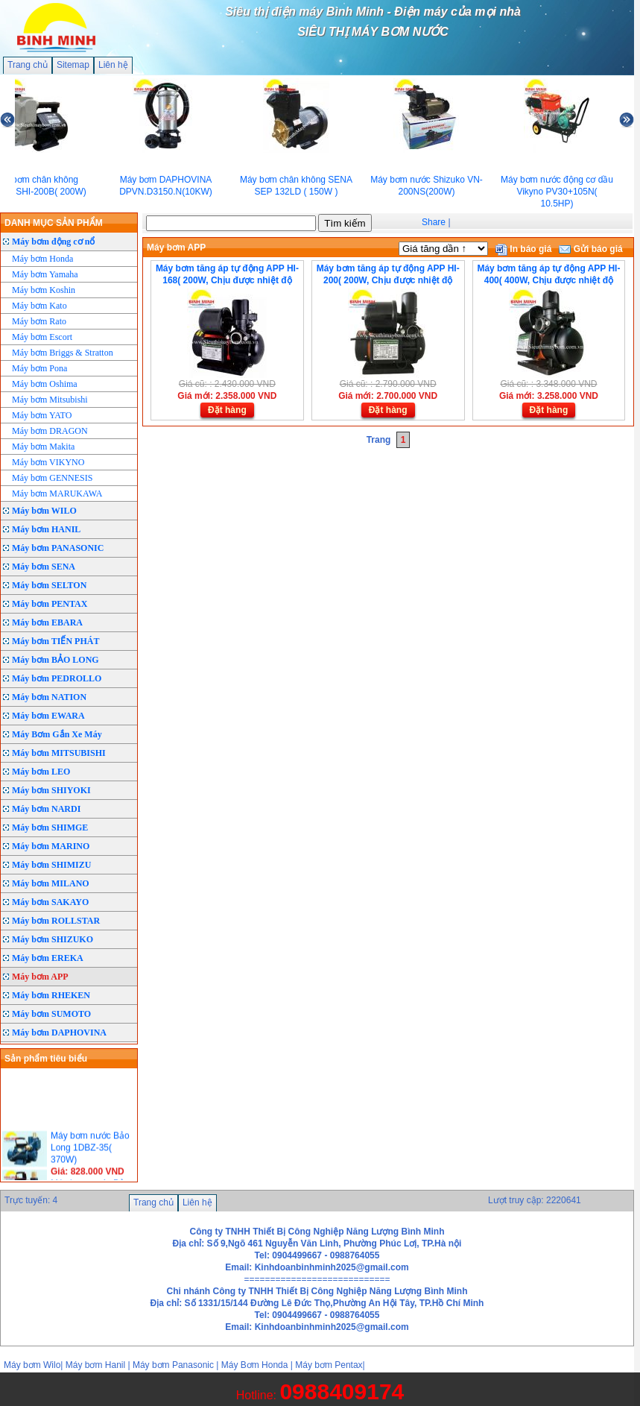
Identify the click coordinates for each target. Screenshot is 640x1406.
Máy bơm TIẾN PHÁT (55, 641)
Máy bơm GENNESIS (52, 478)
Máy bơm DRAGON (50, 431)
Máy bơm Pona (39, 368)
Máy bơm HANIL (46, 529)
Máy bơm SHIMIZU (51, 865)
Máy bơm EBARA (47, 622)
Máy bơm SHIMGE (50, 827)
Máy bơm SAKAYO (50, 902)
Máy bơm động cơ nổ (53, 241)
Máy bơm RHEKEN (51, 995)
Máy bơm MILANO (50, 883)
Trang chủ (27, 65)
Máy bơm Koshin (43, 290)
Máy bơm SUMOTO (51, 1014)
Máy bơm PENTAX (49, 604)
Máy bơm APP (40, 976)
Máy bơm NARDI (46, 809)
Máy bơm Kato (39, 305)
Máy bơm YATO (42, 415)
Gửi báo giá (590, 249)
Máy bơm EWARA (48, 715)
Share (434, 222)
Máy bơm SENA (43, 566)
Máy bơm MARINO (50, 846)
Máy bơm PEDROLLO (56, 678)
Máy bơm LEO (41, 771)
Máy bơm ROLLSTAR (56, 920)
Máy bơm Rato (39, 321)
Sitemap (73, 65)
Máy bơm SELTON (49, 585)
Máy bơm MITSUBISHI (59, 753)
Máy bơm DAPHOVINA (59, 1032)
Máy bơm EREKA (47, 958)
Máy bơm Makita (43, 446)
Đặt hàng (227, 410)
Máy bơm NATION (49, 697)
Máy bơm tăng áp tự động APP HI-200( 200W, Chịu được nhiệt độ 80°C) (388, 280)
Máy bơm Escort (42, 337)
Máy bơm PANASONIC (58, 548)
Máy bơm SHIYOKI (51, 790)
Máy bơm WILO (44, 510)
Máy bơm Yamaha (45, 274)
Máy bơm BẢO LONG (55, 660)
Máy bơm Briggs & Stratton (62, 352)
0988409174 (341, 1391)
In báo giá (523, 249)
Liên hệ (113, 65)
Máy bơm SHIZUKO (52, 939)
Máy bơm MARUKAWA (57, 493)
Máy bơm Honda (42, 258)
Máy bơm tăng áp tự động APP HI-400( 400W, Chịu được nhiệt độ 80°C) (548, 280)
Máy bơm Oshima (44, 384)
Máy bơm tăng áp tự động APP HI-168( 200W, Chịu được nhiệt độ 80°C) (227, 280)
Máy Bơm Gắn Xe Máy (57, 734)
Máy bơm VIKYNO (48, 462)
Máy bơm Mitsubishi (50, 399)
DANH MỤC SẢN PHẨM (53, 223)
